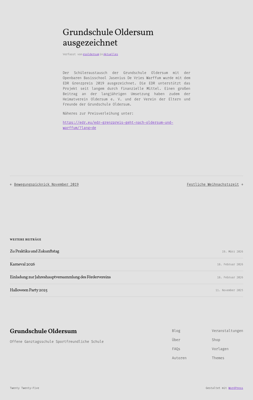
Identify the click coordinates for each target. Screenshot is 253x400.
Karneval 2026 (22, 264)
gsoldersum (91, 54)
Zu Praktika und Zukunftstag (34, 251)
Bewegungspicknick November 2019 (46, 184)
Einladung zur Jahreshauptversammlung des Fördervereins (60, 277)
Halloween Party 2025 (28, 290)
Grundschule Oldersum (43, 331)
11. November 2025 (229, 290)
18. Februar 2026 (230, 264)
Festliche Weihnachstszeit (213, 184)
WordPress (235, 388)
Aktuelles (110, 54)
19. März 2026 (232, 251)
